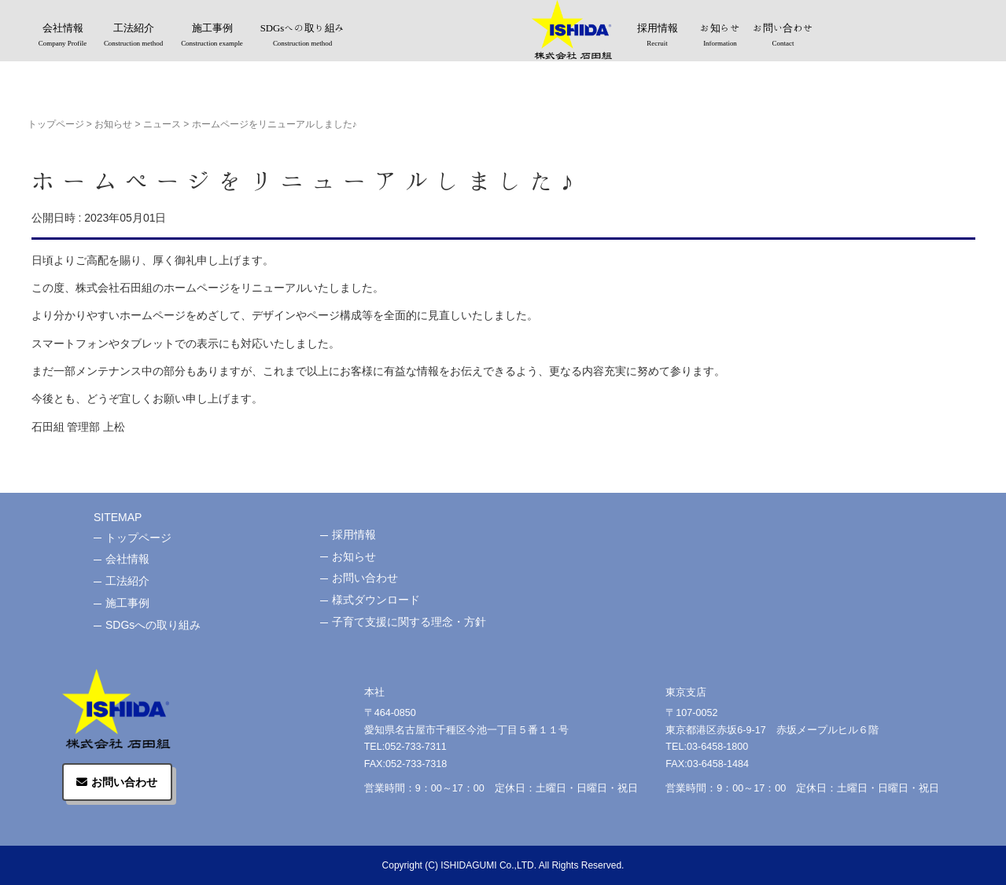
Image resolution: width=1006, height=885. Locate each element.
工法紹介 (133, 36)
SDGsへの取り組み (303, 36)
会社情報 (62, 36)
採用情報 (657, 36)
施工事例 (212, 36)
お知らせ (720, 36)
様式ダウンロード (376, 599)
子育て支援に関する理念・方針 (409, 621)
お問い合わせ (783, 36)
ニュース (162, 124)
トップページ (56, 124)
